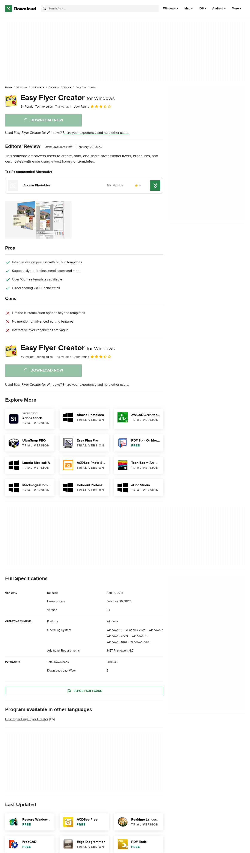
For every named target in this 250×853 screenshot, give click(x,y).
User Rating (92, 106)
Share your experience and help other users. (96, 133)
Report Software (84, 691)
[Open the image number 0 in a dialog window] (38, 220)
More (237, 8)
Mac (187, 8)
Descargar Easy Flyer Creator (26, 719)
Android (217, 8)
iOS (201, 8)
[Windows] (22, 87)
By (37, 106)
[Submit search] (44, 8)
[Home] (8, 87)
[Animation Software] (60, 87)
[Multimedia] (38, 87)
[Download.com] (20, 8)
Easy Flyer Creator (68, 97)
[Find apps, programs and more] (100, 8)
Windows (169, 8)
